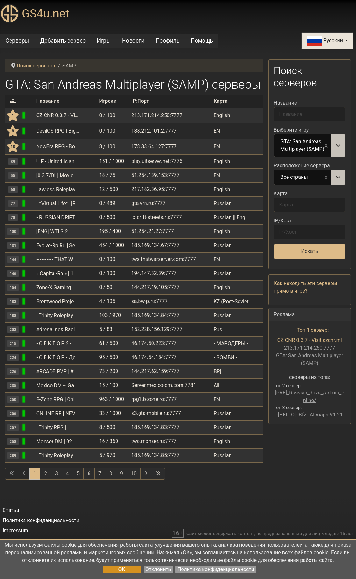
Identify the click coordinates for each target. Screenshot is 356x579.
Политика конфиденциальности (215, 569)
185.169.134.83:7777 (155, 427)
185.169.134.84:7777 (155, 315)
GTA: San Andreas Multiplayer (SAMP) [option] (303, 145)
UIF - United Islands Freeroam (57, 161)
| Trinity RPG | (51, 427)
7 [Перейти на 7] (99, 474)
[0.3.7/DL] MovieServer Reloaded (57, 175)
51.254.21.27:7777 (152, 231)
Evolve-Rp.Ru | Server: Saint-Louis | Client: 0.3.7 (57, 245)
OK (121, 569)
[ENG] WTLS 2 (52, 231)
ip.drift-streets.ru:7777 (156, 217)
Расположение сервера (302, 166)
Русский (325, 41)
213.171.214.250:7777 (156, 115)
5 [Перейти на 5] (78, 474)
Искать (309, 251)
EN (217, 131)
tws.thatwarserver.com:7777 (163, 259)
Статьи (11, 510)
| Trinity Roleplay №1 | (57, 315)
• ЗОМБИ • (226, 357)
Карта (281, 194)
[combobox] (310, 145)
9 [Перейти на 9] (121, 474)
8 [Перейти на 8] (110, 474)
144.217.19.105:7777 (155, 287)
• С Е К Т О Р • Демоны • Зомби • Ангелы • (57, 357)
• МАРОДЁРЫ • (231, 343)
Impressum (15, 530)
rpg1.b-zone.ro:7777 (154, 399)
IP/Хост (283, 221)
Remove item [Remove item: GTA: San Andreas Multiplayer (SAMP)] (326, 145)
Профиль (168, 41)
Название (285, 103)
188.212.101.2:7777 (153, 131)
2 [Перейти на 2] (45, 474)
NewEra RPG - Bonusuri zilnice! (57, 146)
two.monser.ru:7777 (153, 441)
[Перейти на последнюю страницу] (158, 474)
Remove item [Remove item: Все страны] (326, 177)
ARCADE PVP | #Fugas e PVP (57, 371)
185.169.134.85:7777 (155, 455)
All (216, 385)
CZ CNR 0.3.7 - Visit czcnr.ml (57, 115)
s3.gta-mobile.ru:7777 (156, 413)
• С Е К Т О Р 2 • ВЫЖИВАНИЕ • (57, 343)
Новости (133, 41)
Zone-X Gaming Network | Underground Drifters (57, 287)
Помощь (202, 41)
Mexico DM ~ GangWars (57, 385)
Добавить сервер (63, 41)
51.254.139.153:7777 (155, 175)
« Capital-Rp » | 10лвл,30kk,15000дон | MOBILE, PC (57, 273)
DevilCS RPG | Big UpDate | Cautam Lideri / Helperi (57, 131)
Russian (223, 203)
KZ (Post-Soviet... (233, 301)
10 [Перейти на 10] (134, 474)
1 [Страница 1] (34, 474)
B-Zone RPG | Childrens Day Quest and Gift (57, 399)
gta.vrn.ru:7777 (148, 203)
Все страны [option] (303, 177)
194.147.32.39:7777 (153, 273)
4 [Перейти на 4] (67, 474)
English (222, 115)
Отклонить (158, 569)
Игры (103, 41)
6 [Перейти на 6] (89, 474)
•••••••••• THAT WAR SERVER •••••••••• (57, 259)
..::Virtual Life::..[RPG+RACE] (57, 203)
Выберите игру (291, 130)
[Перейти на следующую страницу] (146, 474)
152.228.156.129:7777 (156, 329)
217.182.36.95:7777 (153, 189)
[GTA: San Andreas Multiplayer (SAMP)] (31, 115)
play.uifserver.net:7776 (156, 161)
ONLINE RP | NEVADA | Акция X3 (57, 413)
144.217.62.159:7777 (155, 371)
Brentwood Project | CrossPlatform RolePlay (57, 301)
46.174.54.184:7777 (153, 357)
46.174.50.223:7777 (153, 343)
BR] (217, 371)
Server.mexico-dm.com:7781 (163, 385)
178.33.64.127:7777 (153, 146)
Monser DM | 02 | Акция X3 (57, 441)
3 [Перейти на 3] (56, 474)
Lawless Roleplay (55, 189)
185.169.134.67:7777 (155, 245)
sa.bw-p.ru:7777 (149, 301)
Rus (218, 329)
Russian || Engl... (232, 217)
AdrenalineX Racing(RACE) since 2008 (57, 329)
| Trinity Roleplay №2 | (57, 455)
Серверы (17, 41)
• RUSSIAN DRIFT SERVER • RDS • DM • (57, 217)
